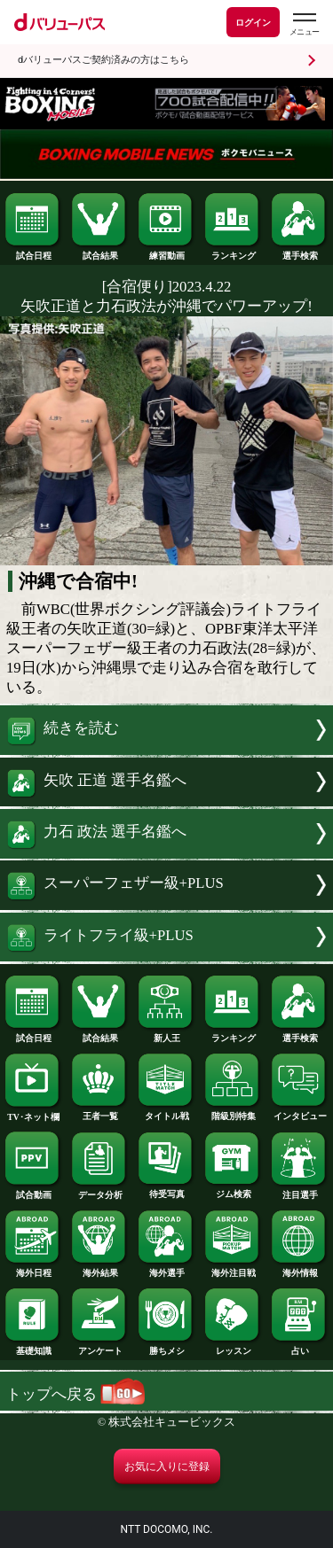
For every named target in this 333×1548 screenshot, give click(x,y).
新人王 (166, 1034)
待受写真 (166, 1190)
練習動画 (166, 252)
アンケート (99, 1347)
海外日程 (33, 1269)
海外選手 (166, 1269)
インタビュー (299, 1112)
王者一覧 (99, 1112)
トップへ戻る (75, 1394)
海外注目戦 (232, 1269)
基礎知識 (33, 1347)
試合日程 (33, 252)
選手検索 (299, 252)
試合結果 (99, 252)
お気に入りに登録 (167, 1466)
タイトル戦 (166, 1112)
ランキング (232, 252)
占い (299, 1347)
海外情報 (299, 1269)
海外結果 (99, 1269)
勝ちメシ (166, 1347)
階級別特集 (232, 1112)
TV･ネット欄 (33, 1113)
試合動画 (33, 1191)
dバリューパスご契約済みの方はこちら (103, 60)
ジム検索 (232, 1190)
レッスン (232, 1347)
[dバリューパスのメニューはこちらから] (304, 24)
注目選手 (299, 1191)
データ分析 (99, 1191)
